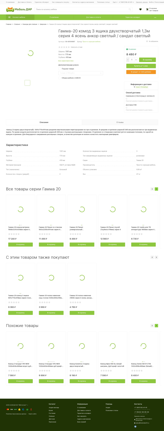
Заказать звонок (142, 2)
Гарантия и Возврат (42, 2)
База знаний (81, 422)
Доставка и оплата (93, 17)
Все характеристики (65, 61)
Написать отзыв (76, 47)
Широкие (43, 24)
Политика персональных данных (16, 414)
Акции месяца (54, 407)
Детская (52, 419)
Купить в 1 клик (141, 66)
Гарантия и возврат (132, 17)
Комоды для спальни (30, 24)
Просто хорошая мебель (91, 41)
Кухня (51, 410)
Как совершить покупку (60, 2)
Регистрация (159, 2)
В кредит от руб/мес (141, 72)
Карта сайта (32, 414)
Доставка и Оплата (24, 2)
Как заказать (81, 416)
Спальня (17, 24)
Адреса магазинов (84, 419)
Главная (8, 24)
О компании (10, 2)
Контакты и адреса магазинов (83, 2)
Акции (108, 407)
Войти (151, 2)
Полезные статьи (103, 2)
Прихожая (52, 422)
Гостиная (52, 413)
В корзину (147, 60)
